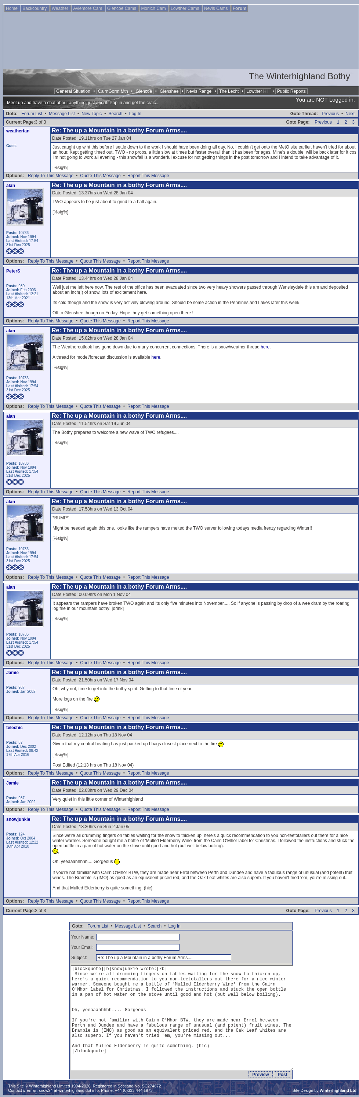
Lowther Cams (185, 8)
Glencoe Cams (122, 8)
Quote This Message (100, 175)
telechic (14, 727)
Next (350, 113)
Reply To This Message (50, 175)
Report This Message (148, 175)
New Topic (91, 113)
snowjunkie (18, 819)
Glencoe (144, 91)
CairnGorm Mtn (113, 91)
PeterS (13, 271)
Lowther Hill (257, 91)
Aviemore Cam (88, 8)
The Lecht (229, 91)
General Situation (73, 91)
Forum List (31, 113)
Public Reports (291, 91)
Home (12, 8)
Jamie (12, 672)
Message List (62, 113)
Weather (60, 8)
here (265, 347)
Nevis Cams (216, 8)
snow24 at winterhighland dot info (69, 1090)
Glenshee (169, 91)
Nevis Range (198, 91)
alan (10, 185)
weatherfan (17, 131)
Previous (330, 113)
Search (115, 113)
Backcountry (35, 8)
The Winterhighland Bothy (299, 76)
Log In (135, 113)
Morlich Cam (154, 8)
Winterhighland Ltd (338, 1090)
